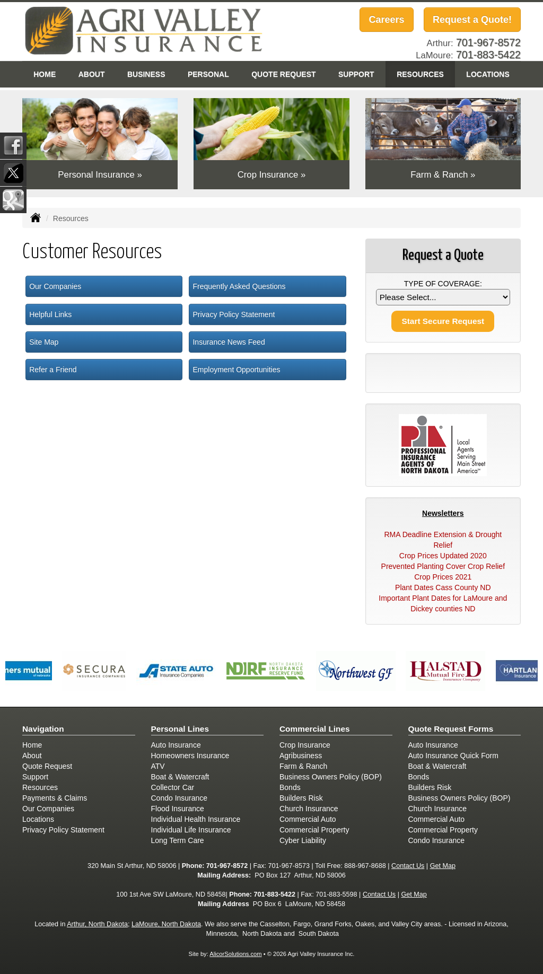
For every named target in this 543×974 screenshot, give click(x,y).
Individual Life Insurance (191, 830)
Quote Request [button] (283, 74)
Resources (40, 787)
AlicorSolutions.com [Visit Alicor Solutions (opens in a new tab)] (235, 954)
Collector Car (173, 787)
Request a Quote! (472, 19)
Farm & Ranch (303, 766)
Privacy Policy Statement (233, 314)
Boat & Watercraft (180, 777)
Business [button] (146, 74)
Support (35, 777)
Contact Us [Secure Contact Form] (407, 866)
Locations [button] (487, 74)
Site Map (43, 342)
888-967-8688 (365, 866)
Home (44, 74)
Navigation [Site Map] (43, 728)
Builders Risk (301, 798)
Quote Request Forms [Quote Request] (451, 728)
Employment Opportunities (236, 369)
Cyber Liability (302, 840)
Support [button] (356, 74)
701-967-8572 (227, 866)
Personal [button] (208, 74)
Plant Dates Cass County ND (443, 587)
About (32, 755)
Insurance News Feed (228, 342)
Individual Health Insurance (196, 819)
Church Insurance (308, 808)
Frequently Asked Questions (238, 286)
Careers (386, 19)
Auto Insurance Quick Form (453, 755)
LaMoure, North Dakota (166, 924)
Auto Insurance (176, 745)
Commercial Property (314, 830)
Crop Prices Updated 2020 (443, 555)
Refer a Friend (52, 369)
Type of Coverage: (443, 283)
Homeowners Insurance (190, 755)
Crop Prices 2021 (442, 577)
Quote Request (47, 766)
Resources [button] (420, 74)
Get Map (443, 866)
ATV (158, 766)
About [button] (91, 74)
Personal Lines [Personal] (180, 728)
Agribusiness (300, 755)
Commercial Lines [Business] (314, 728)
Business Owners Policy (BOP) (330, 777)
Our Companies (55, 286)
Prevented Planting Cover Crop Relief (443, 566)
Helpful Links (50, 314)
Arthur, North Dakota (97, 924)
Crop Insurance (304, 745)
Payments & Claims (54, 798)
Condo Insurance (179, 798)
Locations (38, 819)
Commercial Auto (307, 819)
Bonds (290, 787)
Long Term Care (177, 840)
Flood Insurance (177, 808)
